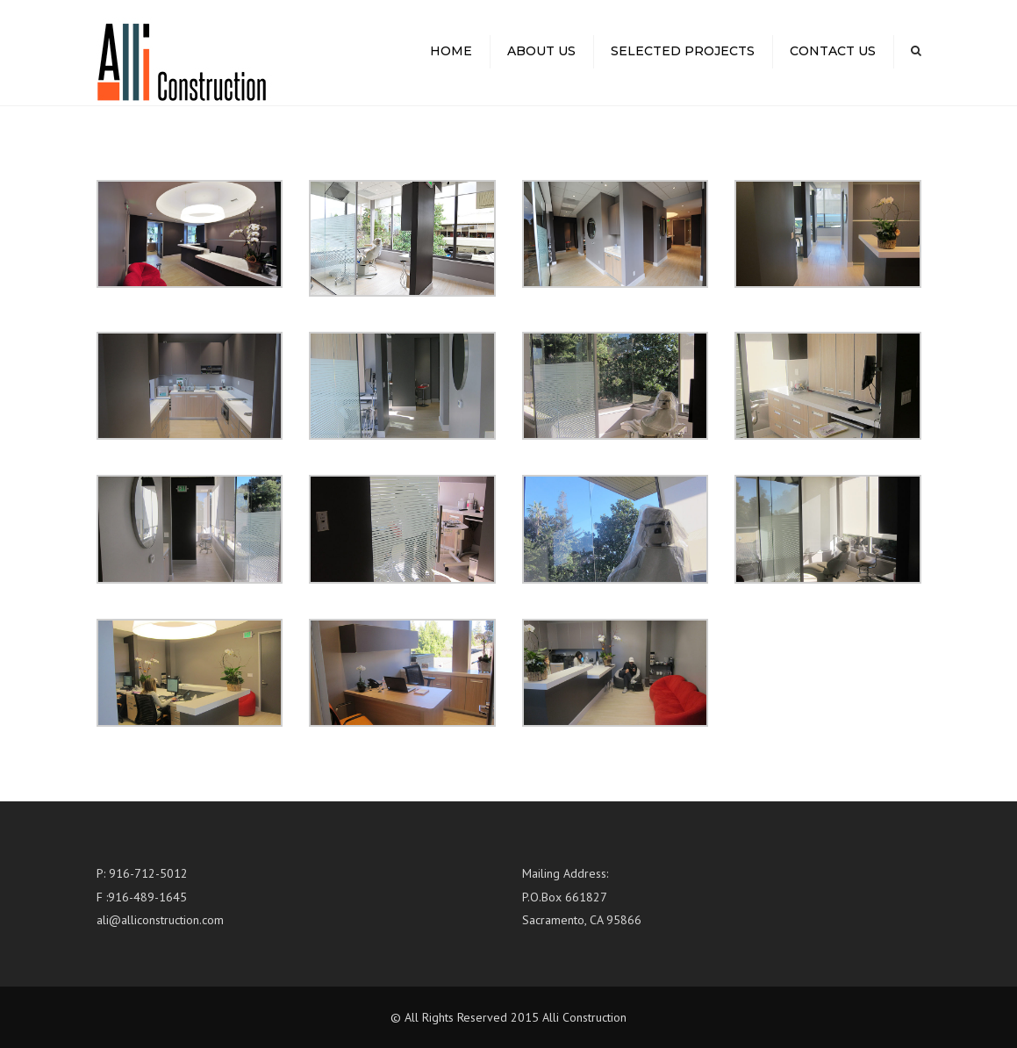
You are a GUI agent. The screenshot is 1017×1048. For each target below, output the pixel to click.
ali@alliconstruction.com (160, 920)
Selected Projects (683, 51)
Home (451, 51)
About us (541, 51)
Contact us (833, 51)
